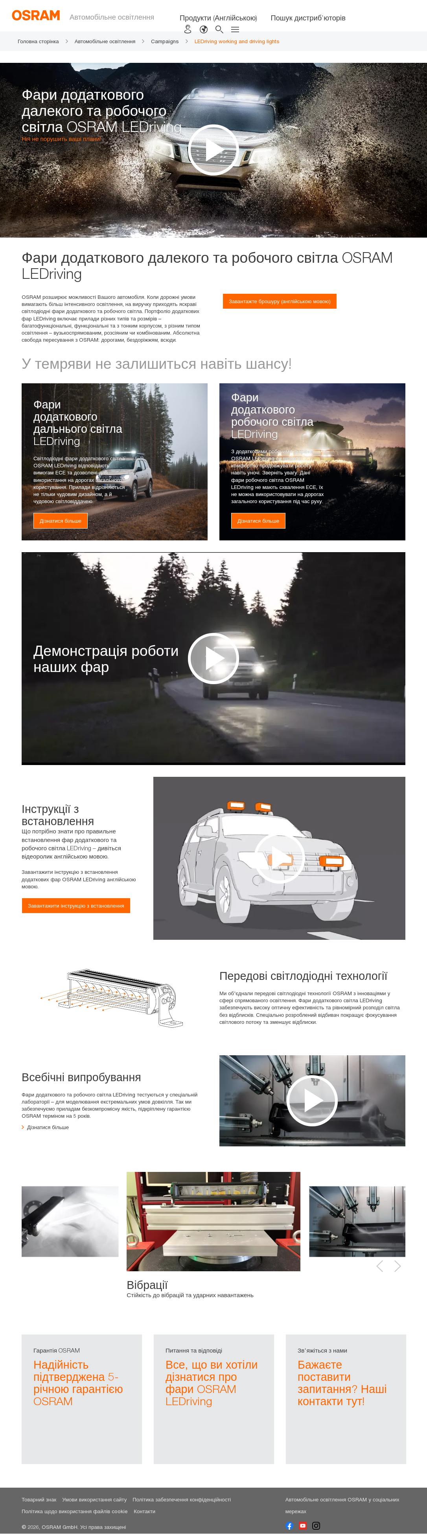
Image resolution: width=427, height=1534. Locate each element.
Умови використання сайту (94, 1500)
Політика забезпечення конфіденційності (182, 1500)
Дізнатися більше (60, 521)
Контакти (144, 1512)
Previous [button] (380, 1266)
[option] (213, 658)
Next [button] (397, 1266)
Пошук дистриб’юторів (308, 17)
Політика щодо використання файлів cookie (75, 1512)
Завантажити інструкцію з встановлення (76, 905)
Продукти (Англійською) (218, 17)
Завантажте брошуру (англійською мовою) (280, 301)
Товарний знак (39, 1500)
